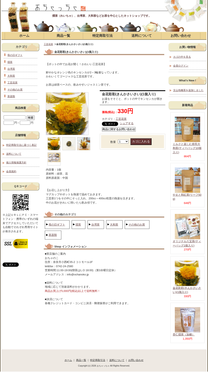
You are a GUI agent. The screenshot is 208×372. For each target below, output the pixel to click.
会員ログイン (180, 65)
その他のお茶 (137, 224)
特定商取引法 (102, 35)
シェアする (127, 123)
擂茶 (78, 224)
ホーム (24, 35)
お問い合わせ (181, 35)
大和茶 (114, 224)
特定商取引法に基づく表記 (21, 145)
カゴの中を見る (182, 56)
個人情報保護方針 (16, 162)
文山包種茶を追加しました (188, 90)
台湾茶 (95, 224)
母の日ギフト (57, 224)
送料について (141, 35)
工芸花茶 (48, 44)
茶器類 (53, 235)
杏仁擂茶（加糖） (184, 334)
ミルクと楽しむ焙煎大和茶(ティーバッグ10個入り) (187, 148)
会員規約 (11, 171)
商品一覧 (63, 35)
